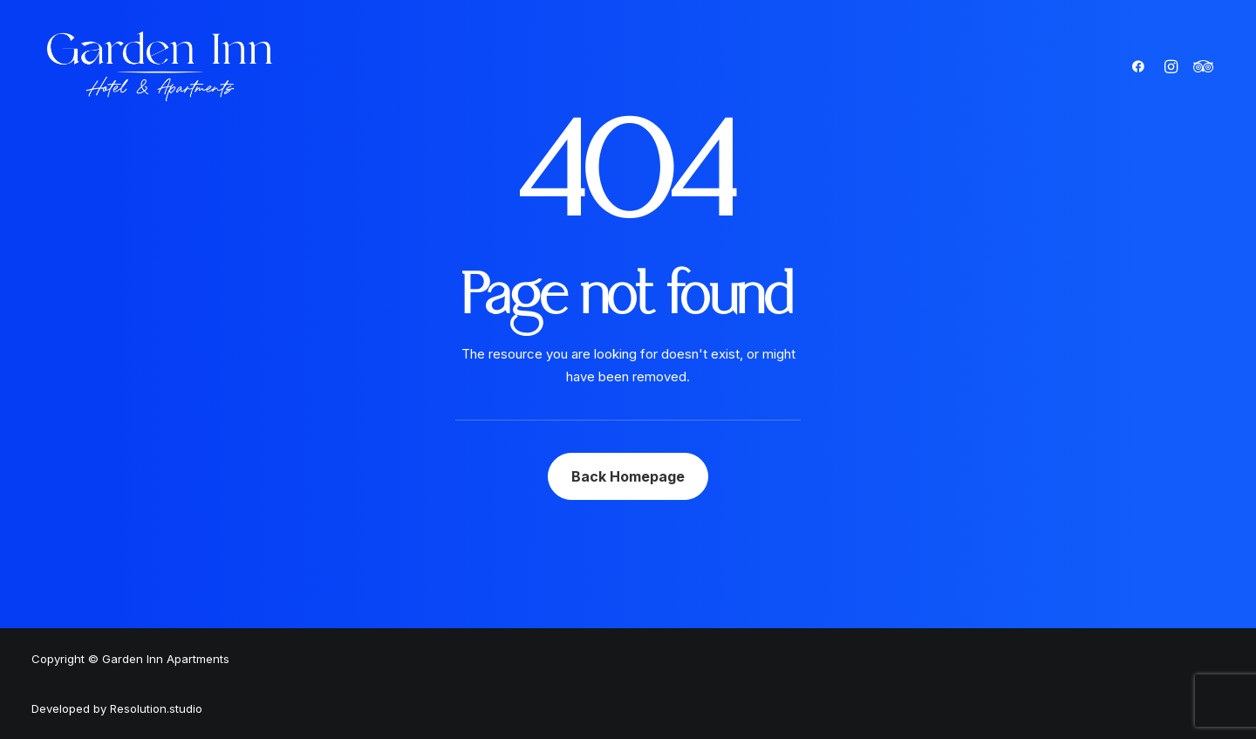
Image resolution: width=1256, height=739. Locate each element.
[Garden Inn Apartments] (160, 66)
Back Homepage (628, 476)
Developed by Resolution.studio (116, 708)
